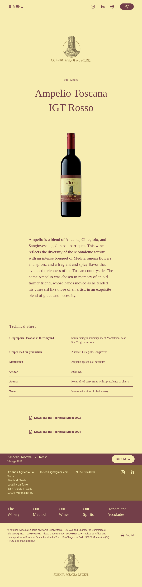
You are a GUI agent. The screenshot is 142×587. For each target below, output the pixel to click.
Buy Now (123, 459)
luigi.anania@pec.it (25, 540)
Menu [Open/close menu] (15, 6)
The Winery (13, 512)
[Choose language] (112, 6)
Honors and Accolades (116, 512)
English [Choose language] (127, 535)
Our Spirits (88, 512)
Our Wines (64, 512)
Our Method (39, 512)
